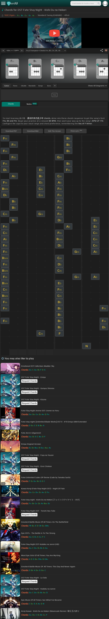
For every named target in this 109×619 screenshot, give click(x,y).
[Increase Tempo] (22, 50)
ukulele (23, 86)
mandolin (32, 86)
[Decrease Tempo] (3, 50)
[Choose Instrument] (55, 86)
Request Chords (29, 381)
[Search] (98, 3)
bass (49, 86)
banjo (40, 86)
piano (15, 86)
